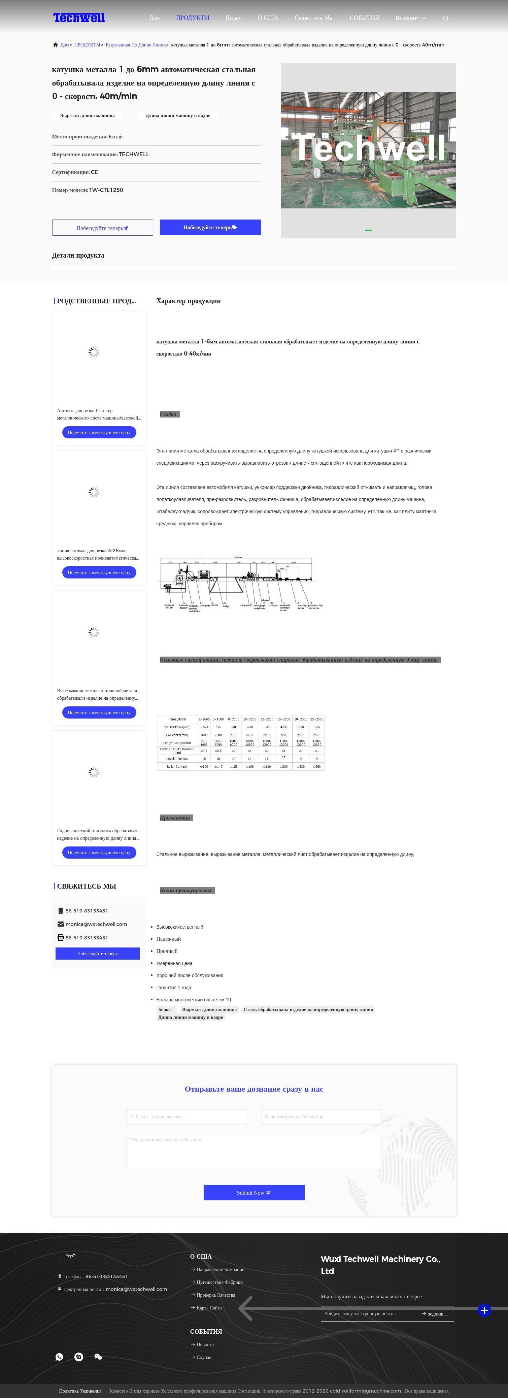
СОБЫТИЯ (364, 18)
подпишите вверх (434, 1314)
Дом (154, 18)
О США (268, 18)
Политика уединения (80, 1391)
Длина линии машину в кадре (191, 1017)
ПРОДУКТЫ (192, 18)
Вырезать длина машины (209, 1009)
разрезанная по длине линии (136, 45)
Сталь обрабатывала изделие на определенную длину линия (308, 1009)
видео (234, 18)
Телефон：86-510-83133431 (92, 1276)
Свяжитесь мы (314, 18)
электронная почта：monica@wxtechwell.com (112, 1289)
